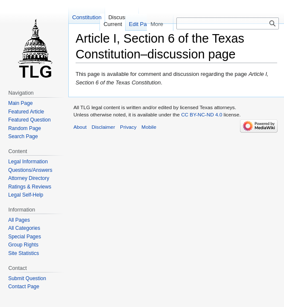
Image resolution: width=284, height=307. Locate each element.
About (80, 127)
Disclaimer (103, 127)
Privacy (128, 127)
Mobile (148, 127)
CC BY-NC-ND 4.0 (201, 114)
